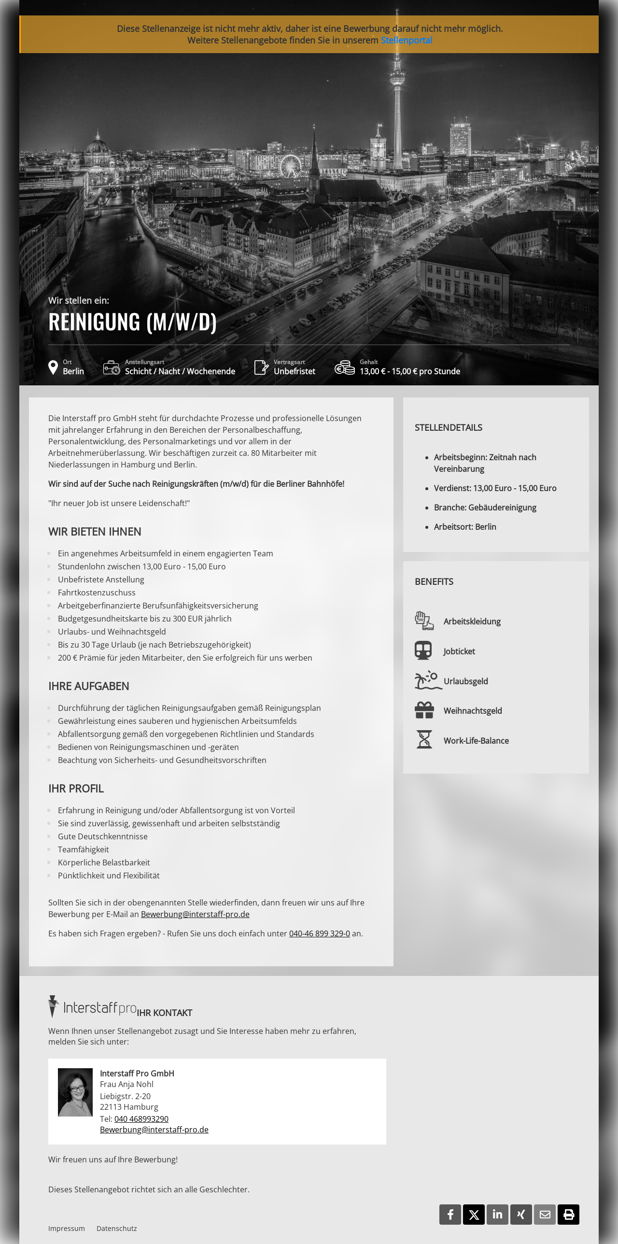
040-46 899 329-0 (319, 933)
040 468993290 (141, 1119)
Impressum (66, 1228)
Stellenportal (407, 40)
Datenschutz (117, 1228)
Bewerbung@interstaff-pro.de (195, 914)
